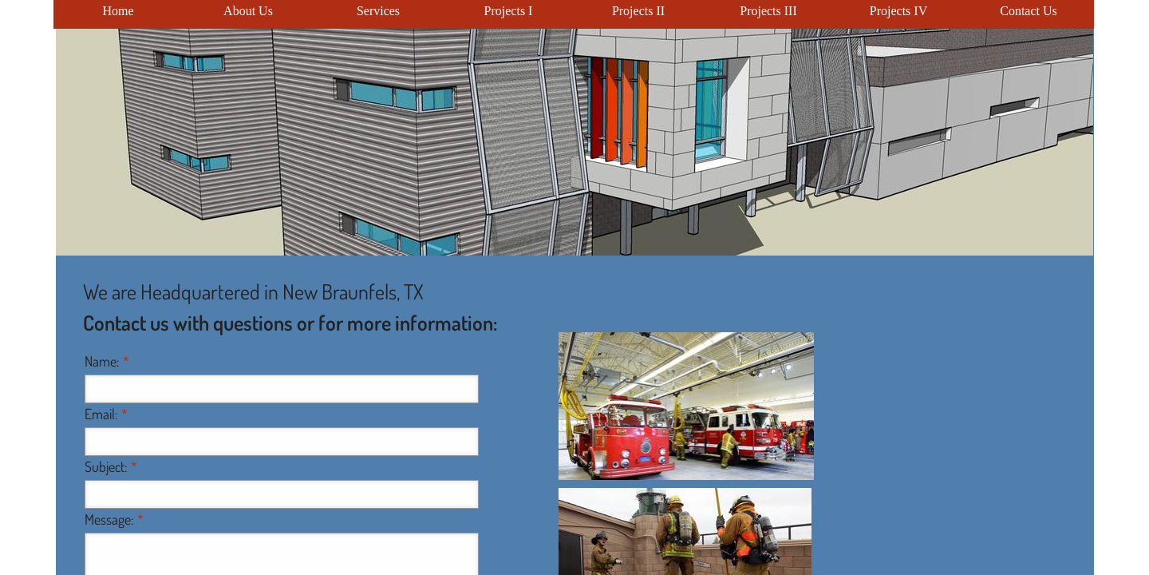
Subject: (111, 466)
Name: (107, 361)
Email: (106, 413)
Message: (114, 519)
